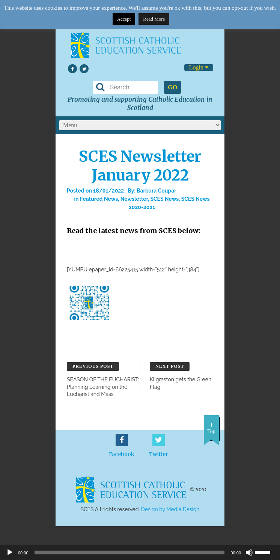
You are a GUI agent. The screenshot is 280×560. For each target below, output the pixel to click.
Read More (154, 19)
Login (198, 67)
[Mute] (249, 552)
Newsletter (134, 199)
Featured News (99, 199)
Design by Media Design (170, 509)
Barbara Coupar (156, 191)
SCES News (164, 199)
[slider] (265, 551)
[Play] (10, 552)
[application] (140, 552)
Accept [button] (124, 19)
